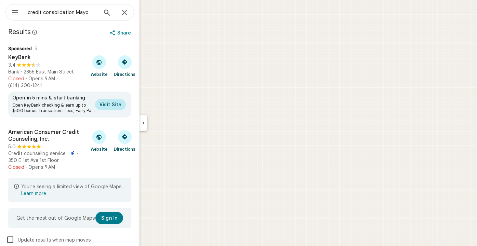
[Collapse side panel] (168, 123)
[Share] (145, 33)
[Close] (149, 13)
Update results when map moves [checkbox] (73, 240)
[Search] (131, 13)
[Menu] (12, 11)
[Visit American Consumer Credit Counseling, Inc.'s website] (123, 140)
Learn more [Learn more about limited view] (58, 193)
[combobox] (80, 12)
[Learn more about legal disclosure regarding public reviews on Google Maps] (59, 32)
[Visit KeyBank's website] (123, 65)
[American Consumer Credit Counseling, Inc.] (94, 153)
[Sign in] (134, 218)
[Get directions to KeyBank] (149, 65)
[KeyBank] (94, 82)
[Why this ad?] (60, 48)
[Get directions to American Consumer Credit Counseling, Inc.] (149, 140)
